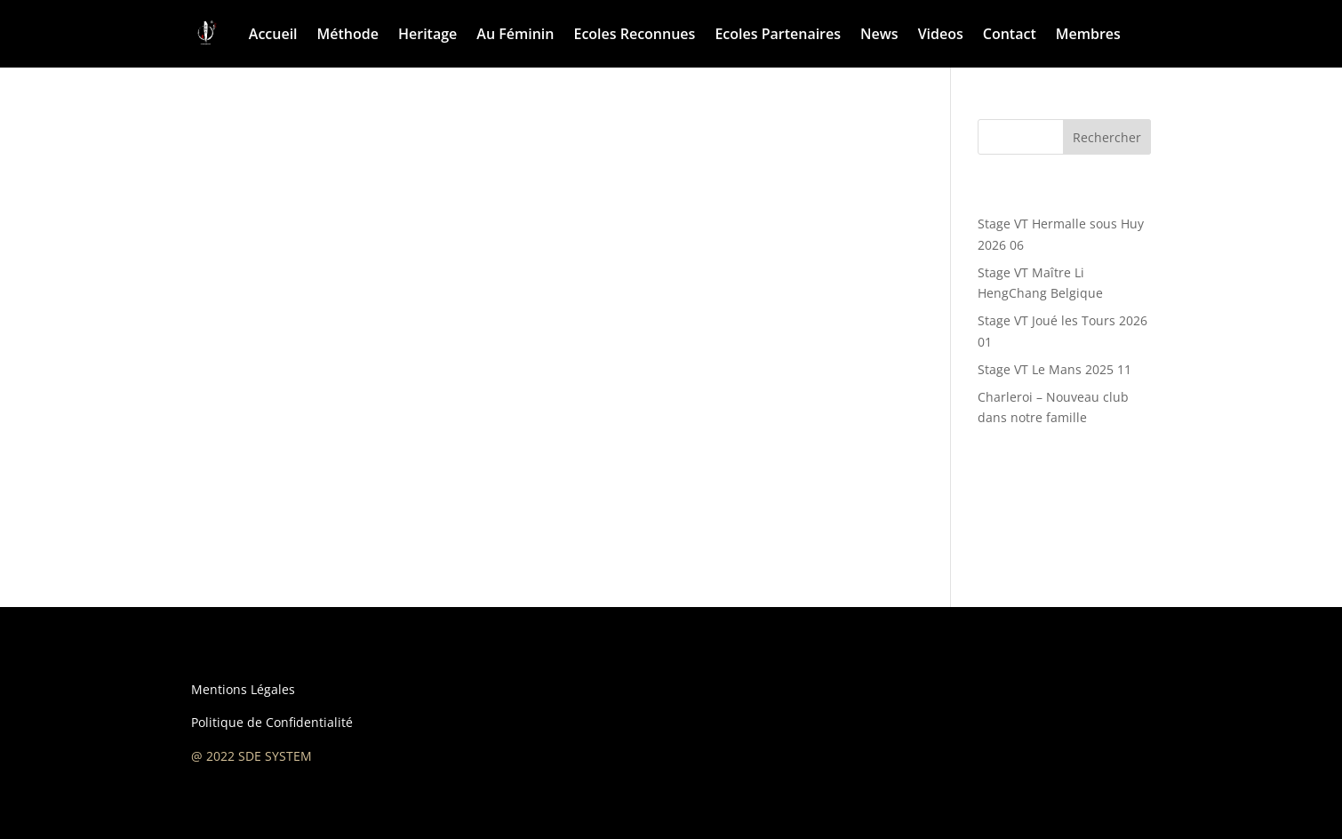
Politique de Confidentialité (272, 722)
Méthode (348, 34)
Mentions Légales (243, 689)
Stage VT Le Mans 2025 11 (1054, 369)
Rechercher (1107, 137)
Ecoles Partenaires (778, 34)
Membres (1088, 34)
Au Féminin (515, 34)
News (879, 34)
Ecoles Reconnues (634, 34)
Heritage (427, 34)
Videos (940, 34)
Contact (1009, 34)
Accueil (273, 34)
